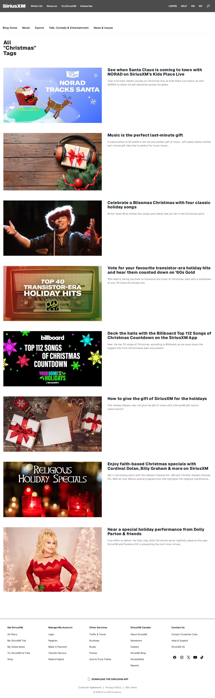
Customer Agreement (89, 687)
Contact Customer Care (184, 634)
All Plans (12, 634)
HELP (184, 6)
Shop (10, 659)
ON (193, 6)
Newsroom (136, 640)
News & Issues (103, 28)
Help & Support (179, 640)
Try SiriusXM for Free (18, 653)
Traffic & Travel (97, 634)
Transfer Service (57, 653)
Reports (135, 665)
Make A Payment (57, 646)
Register (52, 640)
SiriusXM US (178, 646)
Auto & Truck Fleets (100, 659)
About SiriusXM (139, 634)
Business (94, 640)
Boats (92, 646)
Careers (135, 646)
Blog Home (10, 28)
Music (26, 28)
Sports (39, 28)
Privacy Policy (113, 687)
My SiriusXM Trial (16, 640)
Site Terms (131, 687)
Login (51, 634)
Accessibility (137, 659)
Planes (93, 653)
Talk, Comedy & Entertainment (69, 28)
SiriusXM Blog (138, 653)
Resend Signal (56, 659)
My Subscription (16, 646)
